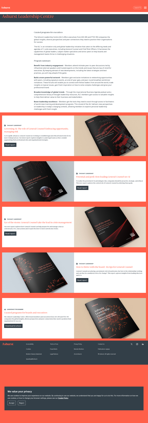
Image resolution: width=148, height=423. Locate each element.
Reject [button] (21, 403)
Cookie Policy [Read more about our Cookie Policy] (63, 398)
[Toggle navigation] (145, 7)
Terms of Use (54, 344)
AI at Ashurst (78, 354)
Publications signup (104, 349)
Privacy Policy (78, 344)
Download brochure (13, 326)
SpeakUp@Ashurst (31, 359)
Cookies (28, 349)
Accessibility (29, 344)
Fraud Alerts (53, 349)
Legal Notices (54, 354)
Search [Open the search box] (137, 8)
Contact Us (101, 344)
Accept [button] (11, 403)
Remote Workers (79, 349)
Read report (10, 145)
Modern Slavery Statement (34, 354)
